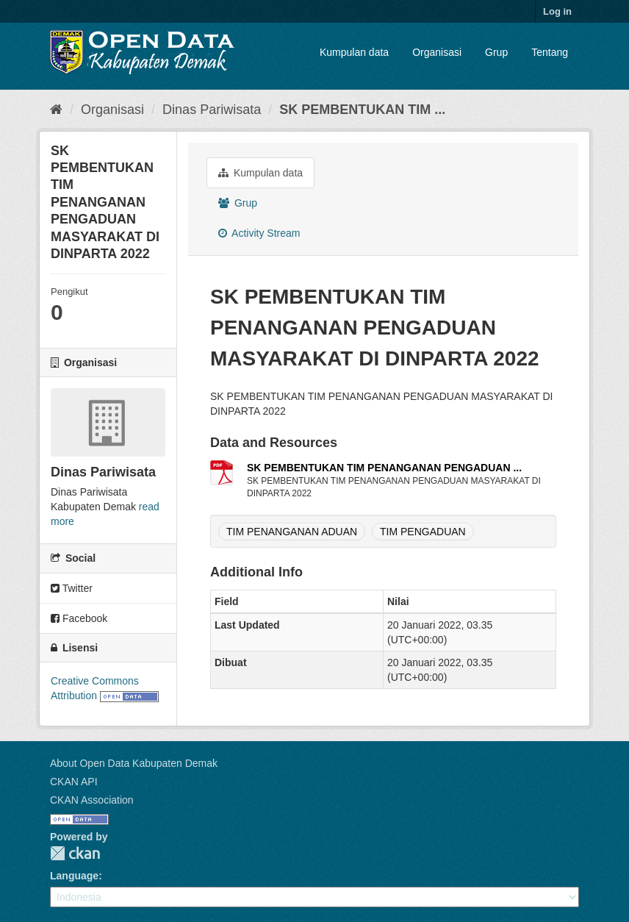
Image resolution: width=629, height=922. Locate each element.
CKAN (75, 853)
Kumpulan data (354, 52)
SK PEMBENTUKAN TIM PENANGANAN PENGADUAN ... (384, 467)
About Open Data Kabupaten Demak (134, 763)
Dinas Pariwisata (211, 109)
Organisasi (436, 52)
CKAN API (74, 781)
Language (74, 876)
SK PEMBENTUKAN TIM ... (362, 109)
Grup (496, 52)
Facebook (79, 618)
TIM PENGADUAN (423, 531)
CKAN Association (92, 800)
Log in (557, 11)
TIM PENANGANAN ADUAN (291, 531)
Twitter (72, 588)
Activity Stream (259, 233)
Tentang (549, 52)
